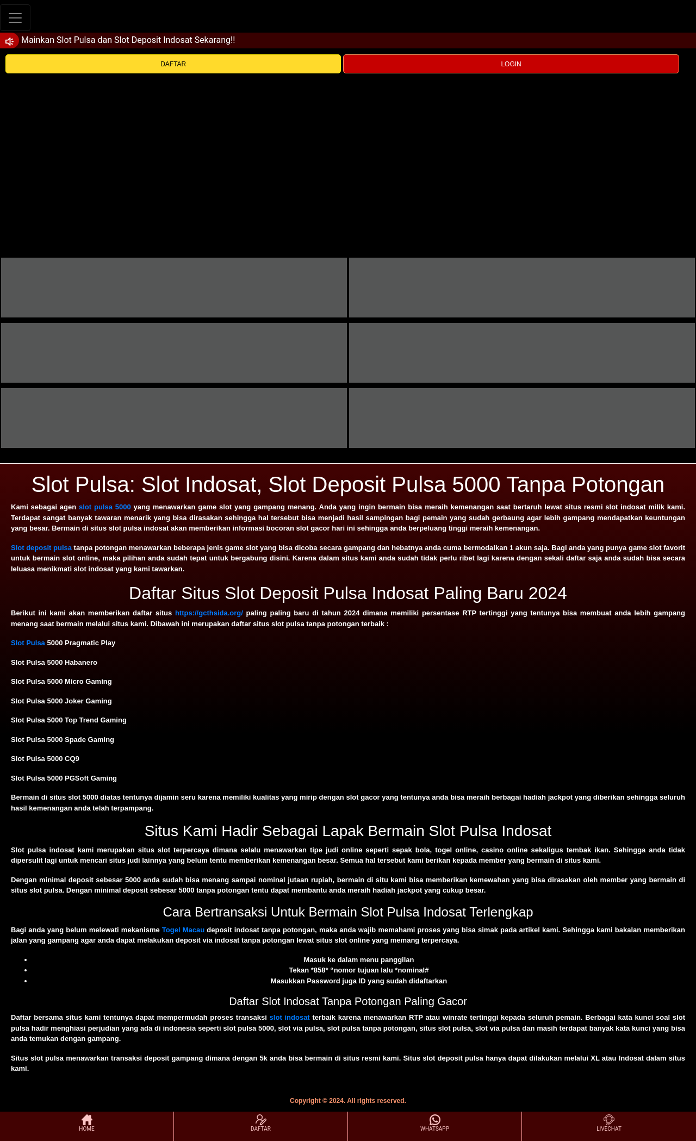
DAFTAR (173, 64)
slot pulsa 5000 (105, 507)
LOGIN (511, 64)
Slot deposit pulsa (41, 548)
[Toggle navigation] (15, 17)
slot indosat (290, 1017)
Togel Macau (183, 930)
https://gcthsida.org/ (209, 613)
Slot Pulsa (28, 643)
